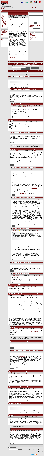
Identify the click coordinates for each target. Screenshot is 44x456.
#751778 (34, 121)
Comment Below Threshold (18, 426)
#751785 (37, 134)
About (2, 14)
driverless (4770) (14, 150)
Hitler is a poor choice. (20, 415)
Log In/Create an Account (35, 63)
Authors (2, 18)
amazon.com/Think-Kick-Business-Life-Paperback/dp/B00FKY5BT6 (24, 331)
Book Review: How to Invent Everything (18, 63)
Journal (32, 106)
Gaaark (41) (12, 286)
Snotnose (31, 34)
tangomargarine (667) (17, 275)
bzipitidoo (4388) (16, 199)
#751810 (37, 328)
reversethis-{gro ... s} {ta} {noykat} (25, 169)
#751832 (17, 373)
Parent (12, 101)
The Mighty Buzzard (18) (14, 78)
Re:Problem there (20, 89)
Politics (2, 35)
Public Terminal (32, 20)
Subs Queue (3, 23)
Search (2, 19)
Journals (2, 16)
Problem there (18, 76)
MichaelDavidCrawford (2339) (15, 372)
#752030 (38, 275)
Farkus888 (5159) (14, 342)
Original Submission (33, 36)
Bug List (2, 43)
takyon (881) (15, 169)
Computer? (14, 403)
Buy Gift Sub (3, 24)
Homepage (29, 106)
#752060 (34, 430)
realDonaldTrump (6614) (15, 328)
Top (17, 64)
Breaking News (4, 31)
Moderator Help (12, 447)
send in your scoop (27, 7)
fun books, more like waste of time (20, 386)
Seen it (13, 284)
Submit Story (3, 22)
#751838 (37, 230)
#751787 (24, 106)
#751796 (31, 286)
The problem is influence (21, 293)
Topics (2, 17)
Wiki (2, 41)
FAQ (2, 15)
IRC (2, 40)
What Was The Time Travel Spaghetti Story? (23, 371)
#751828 (36, 199)
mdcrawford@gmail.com (27, 372)
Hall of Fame (3, 21)
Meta (2, 34)
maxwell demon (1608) (15, 134)
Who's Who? (3, 42)
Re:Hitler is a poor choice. (19, 428)
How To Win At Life (19, 120)
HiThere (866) (13, 430)
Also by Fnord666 (33, 39)
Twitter (2, 39)
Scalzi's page (32, 35)
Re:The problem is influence (23, 327)
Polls (2, 20)
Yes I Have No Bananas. (14, 384)
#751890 (35, 416)
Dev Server (3, 44)
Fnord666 (14, 15)
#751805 (34, 295)
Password (31, 17)
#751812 (35, 342)
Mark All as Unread (25, 69)
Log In (2, 26)
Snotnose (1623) (16, 230)
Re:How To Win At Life (21, 132)
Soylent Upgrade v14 (23, 193)
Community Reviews (7, 10)
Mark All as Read (35, 67)
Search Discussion (31, 64)
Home (14, 453)
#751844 (35, 388)
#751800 (35, 150)
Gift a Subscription (36, 28)
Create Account (4, 25)
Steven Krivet (22, 356)
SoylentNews (4, 3)
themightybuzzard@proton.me (26, 78)
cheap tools (34, 188)
